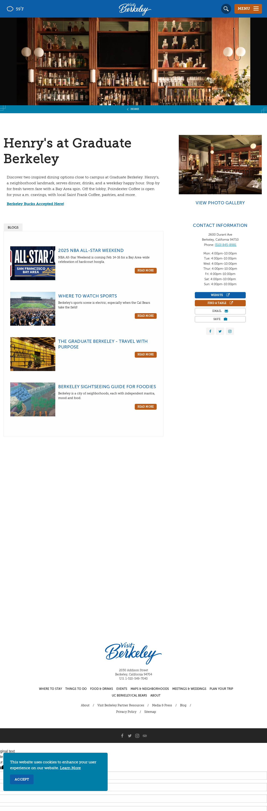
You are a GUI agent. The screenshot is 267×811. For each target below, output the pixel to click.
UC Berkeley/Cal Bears (129, 695)
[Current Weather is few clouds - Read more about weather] (27, 8)
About (155, 695)
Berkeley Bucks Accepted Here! (35, 204)
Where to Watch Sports (87, 296)
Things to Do (76, 689)
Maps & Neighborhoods (150, 689)
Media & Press (162, 705)
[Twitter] (129, 736)
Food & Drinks (101, 689)
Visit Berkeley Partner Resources (120, 705)
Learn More (70, 768)
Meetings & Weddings (189, 689)
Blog (183, 705)
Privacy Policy (126, 712)
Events (121, 689)
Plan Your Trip (221, 689)
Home (135, 109)
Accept (22, 779)
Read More (145, 270)
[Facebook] (122, 736)
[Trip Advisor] (144, 736)
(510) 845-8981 (225, 245)
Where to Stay (50, 689)
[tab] (13, 227)
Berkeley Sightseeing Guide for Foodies (107, 387)
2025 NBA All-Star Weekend (91, 251)
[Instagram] (137, 736)
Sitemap (150, 712)
